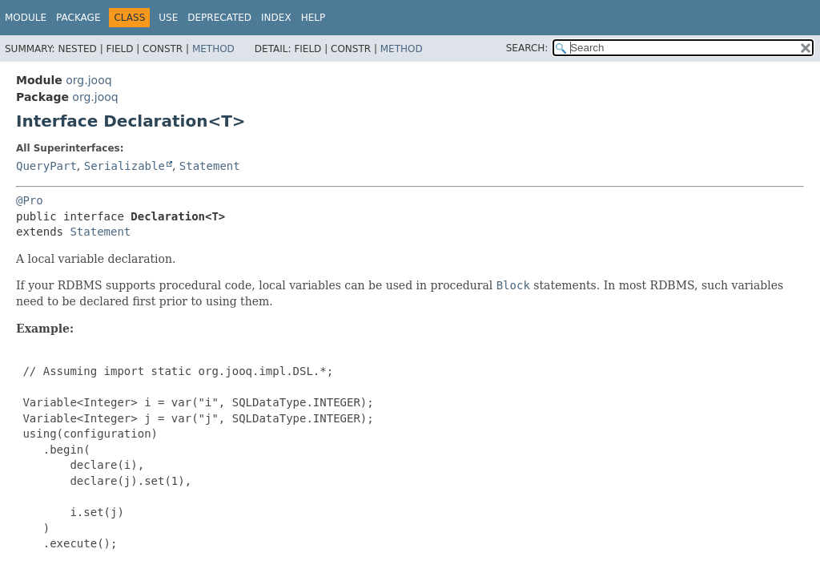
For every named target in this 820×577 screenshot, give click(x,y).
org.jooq (88, 80)
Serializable (124, 165)
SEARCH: (527, 48)
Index (276, 17)
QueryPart (46, 165)
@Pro (29, 200)
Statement (209, 165)
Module (25, 17)
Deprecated (219, 17)
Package (78, 17)
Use (168, 17)
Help (313, 17)
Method (213, 48)
